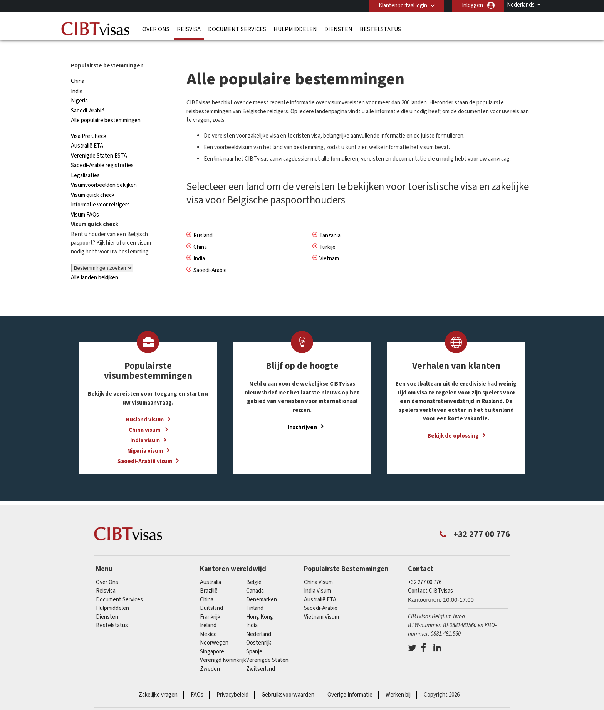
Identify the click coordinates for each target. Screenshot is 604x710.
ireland (208, 612)
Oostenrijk (258, 629)
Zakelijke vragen (158, 681)
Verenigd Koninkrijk (223, 646)
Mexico (208, 620)
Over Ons (155, 29)
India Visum (317, 577)
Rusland (203, 221)
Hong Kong (259, 603)
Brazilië (209, 577)
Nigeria (79, 87)
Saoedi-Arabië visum (144, 447)
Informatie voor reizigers (100, 191)
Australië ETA (87, 132)
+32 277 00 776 (424, 568)
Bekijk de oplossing (453, 422)
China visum (145, 416)
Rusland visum (145, 406)
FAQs (197, 681)
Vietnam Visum (321, 603)
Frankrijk (210, 603)
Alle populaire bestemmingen (106, 106)
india (252, 612)
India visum (145, 427)
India (76, 77)
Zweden (210, 655)
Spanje (254, 638)
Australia (210, 568)
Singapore (212, 638)
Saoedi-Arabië (87, 97)
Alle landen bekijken (94, 264)
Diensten (338, 29)
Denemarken (261, 586)
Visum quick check (92, 181)
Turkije (327, 233)
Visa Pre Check (88, 122)
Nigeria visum (145, 437)
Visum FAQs (85, 201)
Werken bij (398, 681)
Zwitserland (260, 655)
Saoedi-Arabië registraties (102, 152)
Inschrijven (302, 413)
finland (254, 594)
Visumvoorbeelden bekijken (104, 171)
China (77, 67)
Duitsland (211, 594)
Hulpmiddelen (295, 29)
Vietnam (329, 244)
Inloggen (472, 5)
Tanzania (330, 221)
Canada (255, 577)
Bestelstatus (380, 29)
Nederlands (521, 5)
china (206, 586)
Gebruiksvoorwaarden (288, 681)
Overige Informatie (349, 681)
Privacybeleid (232, 681)
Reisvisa (189, 29)
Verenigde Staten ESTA (99, 142)
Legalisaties (85, 162)
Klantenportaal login (402, 5)
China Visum (318, 568)
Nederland (258, 620)
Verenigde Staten (267, 646)
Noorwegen (214, 629)
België (254, 568)
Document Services (237, 29)
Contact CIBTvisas (430, 577)
